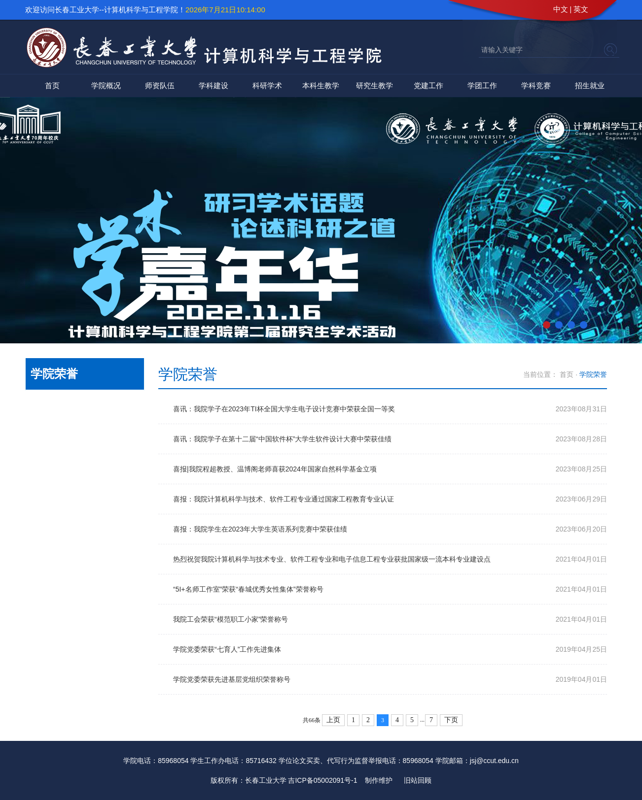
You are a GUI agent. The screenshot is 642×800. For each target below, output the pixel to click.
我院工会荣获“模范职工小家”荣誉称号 (230, 619)
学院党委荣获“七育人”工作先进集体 (227, 649)
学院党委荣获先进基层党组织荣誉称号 (231, 679)
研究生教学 (374, 85)
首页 (52, 85)
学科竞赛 (536, 85)
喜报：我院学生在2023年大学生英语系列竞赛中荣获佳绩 (260, 529)
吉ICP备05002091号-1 (322, 780)
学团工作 (482, 85)
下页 (451, 720)
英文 (580, 9)
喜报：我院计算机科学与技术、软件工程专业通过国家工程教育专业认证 (283, 499)
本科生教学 (320, 85)
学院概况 (106, 85)
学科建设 (213, 85)
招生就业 (590, 85)
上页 (333, 720)
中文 (560, 9)
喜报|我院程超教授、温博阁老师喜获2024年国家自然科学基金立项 (275, 469)
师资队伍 (160, 85)
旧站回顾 (417, 780)
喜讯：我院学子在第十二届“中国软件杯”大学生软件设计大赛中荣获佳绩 (282, 439)
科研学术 (267, 85)
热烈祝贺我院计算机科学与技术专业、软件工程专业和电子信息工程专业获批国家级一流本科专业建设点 (332, 559)
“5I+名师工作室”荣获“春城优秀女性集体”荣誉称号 (248, 589)
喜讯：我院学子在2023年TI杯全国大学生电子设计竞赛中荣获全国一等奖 (284, 409)
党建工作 (428, 85)
